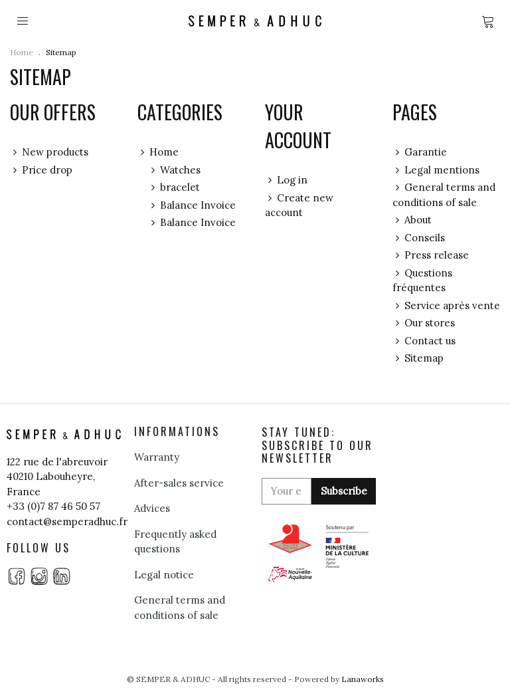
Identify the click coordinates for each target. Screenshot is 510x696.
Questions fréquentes (422, 280)
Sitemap (418, 358)
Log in (286, 180)
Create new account (299, 205)
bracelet (174, 187)
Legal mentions (435, 170)
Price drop (41, 170)
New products (49, 152)
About (412, 220)
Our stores (423, 323)
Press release (430, 255)
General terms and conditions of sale (443, 194)
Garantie (419, 152)
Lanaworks (362, 679)
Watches (174, 170)
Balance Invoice (192, 205)
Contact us (424, 341)
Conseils (418, 238)
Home (158, 152)
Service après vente (446, 306)
